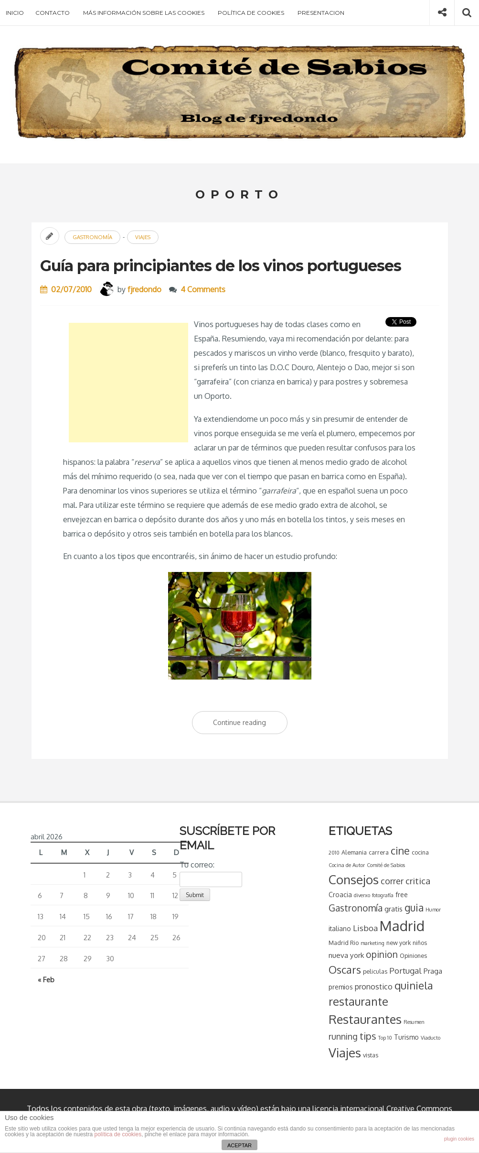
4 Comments (203, 289)
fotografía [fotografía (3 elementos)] (382, 895)
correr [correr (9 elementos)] (391, 881)
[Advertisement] (128, 382)
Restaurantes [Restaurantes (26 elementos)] (364, 1019)
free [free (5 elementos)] (400, 894)
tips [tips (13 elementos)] (367, 1036)
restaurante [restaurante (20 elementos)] (357, 1001)
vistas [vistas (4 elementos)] (369, 1055)
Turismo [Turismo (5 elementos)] (405, 1037)
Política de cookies (251, 12)
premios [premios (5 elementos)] (340, 987)
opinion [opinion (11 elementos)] (381, 954)
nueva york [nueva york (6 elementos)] (345, 955)
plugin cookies (459, 1139)
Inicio (15, 12)
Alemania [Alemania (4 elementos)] (353, 852)
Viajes (142, 237)
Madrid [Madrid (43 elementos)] (401, 925)
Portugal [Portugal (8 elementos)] (404, 971)
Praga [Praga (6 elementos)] (432, 971)
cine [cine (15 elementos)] (399, 850)
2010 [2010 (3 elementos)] (333, 852)
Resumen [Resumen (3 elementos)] (413, 1022)
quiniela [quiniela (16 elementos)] (413, 985)
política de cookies (117, 1134)
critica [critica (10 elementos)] (416, 880)
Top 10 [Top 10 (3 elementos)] (384, 1037)
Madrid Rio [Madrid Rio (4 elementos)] (343, 942)
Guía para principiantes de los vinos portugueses (220, 265)
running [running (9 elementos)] (342, 1036)
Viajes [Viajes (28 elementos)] (344, 1052)
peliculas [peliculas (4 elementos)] (374, 971)
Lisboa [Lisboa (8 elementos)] (364, 928)
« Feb (46, 979)
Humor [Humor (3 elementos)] (432, 909)
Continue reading (250, 724)
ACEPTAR (239, 1145)
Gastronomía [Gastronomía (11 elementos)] (355, 908)
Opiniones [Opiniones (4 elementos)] (412, 955)
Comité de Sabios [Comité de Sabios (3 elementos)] (385, 865)
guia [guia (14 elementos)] (413, 907)
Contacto (52, 12)
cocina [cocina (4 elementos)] (419, 852)
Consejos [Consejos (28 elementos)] (353, 879)
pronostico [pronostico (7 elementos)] (373, 986)
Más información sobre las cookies (143, 12)
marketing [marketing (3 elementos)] (371, 943)
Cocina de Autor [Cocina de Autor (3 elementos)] (346, 865)
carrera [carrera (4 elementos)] (378, 852)
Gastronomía (92, 237)
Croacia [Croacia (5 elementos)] (339, 894)
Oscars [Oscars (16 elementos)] (344, 969)
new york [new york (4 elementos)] (397, 942)
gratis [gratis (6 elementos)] (392, 908)
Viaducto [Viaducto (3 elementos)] (429, 1037)
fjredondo (144, 289)
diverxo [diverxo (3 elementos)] (361, 895)
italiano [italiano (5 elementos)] (339, 928)
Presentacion (321, 12)
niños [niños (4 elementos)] (419, 942)
